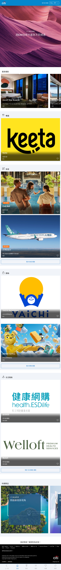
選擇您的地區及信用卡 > (7, 550)
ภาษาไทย (52, 546)
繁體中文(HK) (25, 546)
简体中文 (18, 546)
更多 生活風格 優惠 (30, 470)
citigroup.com (56, 561)
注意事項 (4, 561)
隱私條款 (10, 561)
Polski (7, 547)
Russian (13, 547)
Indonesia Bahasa (43, 546)
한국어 (11, 546)
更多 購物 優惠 (30, 366)
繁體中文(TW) (34, 546)
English (6, 546)
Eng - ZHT (54, 3)
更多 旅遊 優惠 (30, 261)
